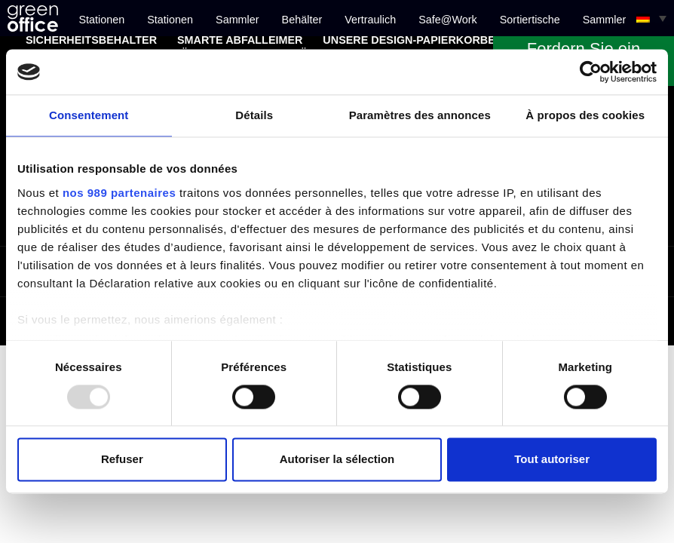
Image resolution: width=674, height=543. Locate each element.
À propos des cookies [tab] (585, 115)
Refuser (122, 459)
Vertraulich (370, 20)
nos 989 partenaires (119, 192)
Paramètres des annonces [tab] (420, 115)
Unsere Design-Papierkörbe (409, 40)
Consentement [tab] (88, 115)
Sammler (237, 20)
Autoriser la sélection (337, 459)
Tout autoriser (552, 459)
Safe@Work (447, 20)
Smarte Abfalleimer (240, 40)
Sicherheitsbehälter (91, 40)
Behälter (302, 20)
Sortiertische (530, 20)
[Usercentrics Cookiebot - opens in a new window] (591, 71)
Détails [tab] (254, 115)
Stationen (101, 20)
